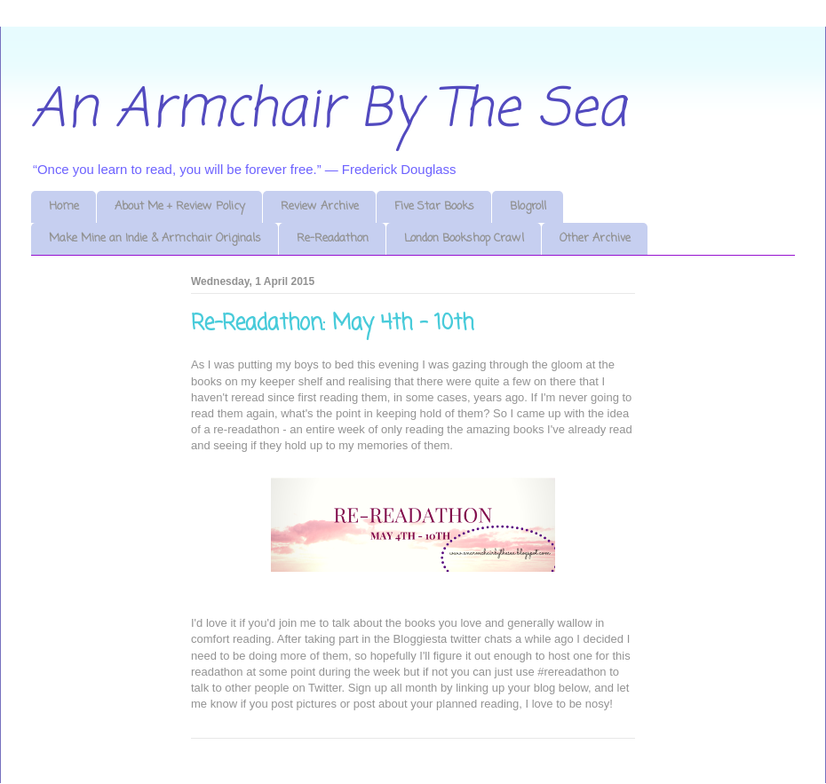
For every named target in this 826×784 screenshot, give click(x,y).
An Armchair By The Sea (328, 110)
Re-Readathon (333, 238)
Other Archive (595, 238)
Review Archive (320, 206)
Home (64, 206)
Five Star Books (434, 206)
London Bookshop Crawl (464, 238)
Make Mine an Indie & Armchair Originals (155, 238)
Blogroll (528, 206)
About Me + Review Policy (180, 206)
